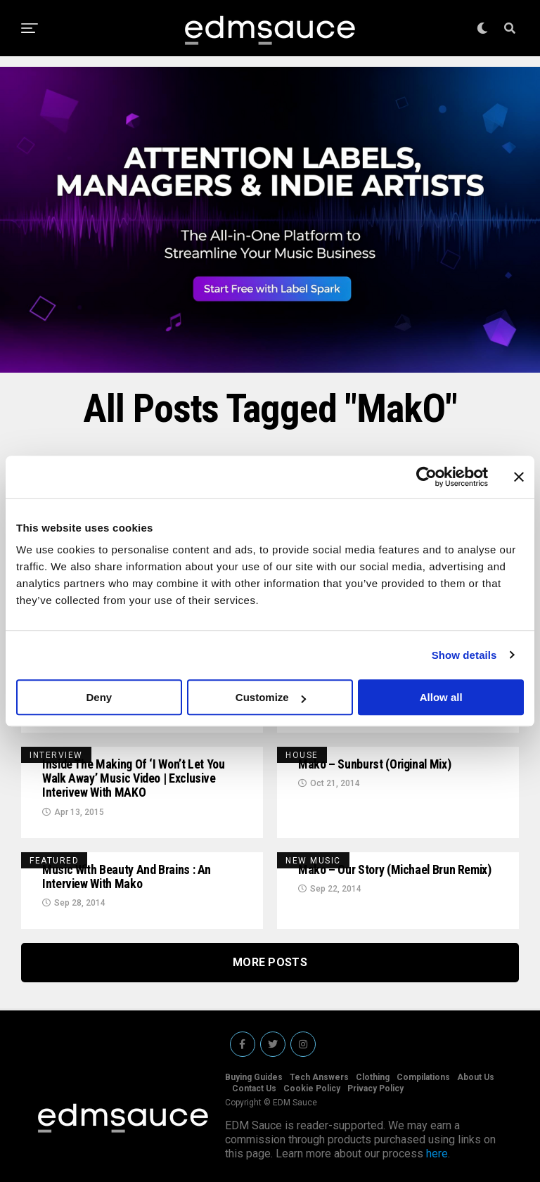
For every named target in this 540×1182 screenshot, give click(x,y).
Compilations (423, 1077)
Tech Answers (319, 1077)
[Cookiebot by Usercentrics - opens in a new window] (426, 476)
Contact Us (254, 1088)
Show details (464, 655)
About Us (475, 1077)
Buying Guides (254, 1077)
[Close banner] (519, 477)
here (437, 1153)
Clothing (373, 1077)
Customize (271, 697)
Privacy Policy (375, 1088)
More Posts (270, 962)
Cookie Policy (311, 1088)
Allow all (441, 697)
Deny (99, 697)
